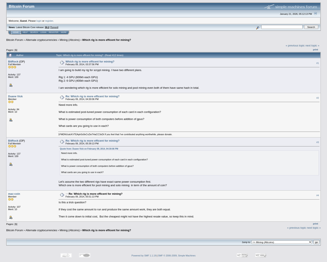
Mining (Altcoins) (70, 39)
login (39, 20)
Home (16, 32)
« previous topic (295, 45)
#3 (317, 142)
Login (43, 32)
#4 (317, 195)
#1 (317, 63)
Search (34, 32)
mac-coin (14, 193)
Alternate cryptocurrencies (41, 39)
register (49, 20)
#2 (317, 98)
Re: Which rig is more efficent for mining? (92, 96)
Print (315, 49)
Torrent (54, 27)
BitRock (13, 61)
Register (53, 32)
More (64, 32)
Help (25, 32)
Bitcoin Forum (14, 39)
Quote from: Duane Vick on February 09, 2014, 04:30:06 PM (89, 149)
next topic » (312, 45)
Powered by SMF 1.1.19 (144, 255)
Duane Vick (15, 96)
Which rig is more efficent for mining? (106, 39)
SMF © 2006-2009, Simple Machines (177, 255)
